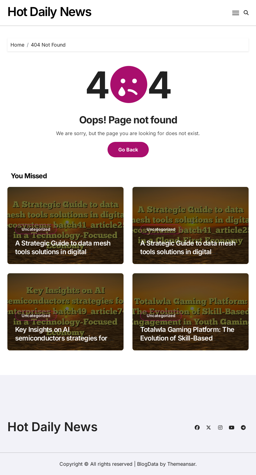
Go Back (128, 150)
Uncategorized (36, 229)
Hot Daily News (49, 11)
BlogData (147, 464)
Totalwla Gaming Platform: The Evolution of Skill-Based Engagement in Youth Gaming (187, 338)
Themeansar (181, 464)
